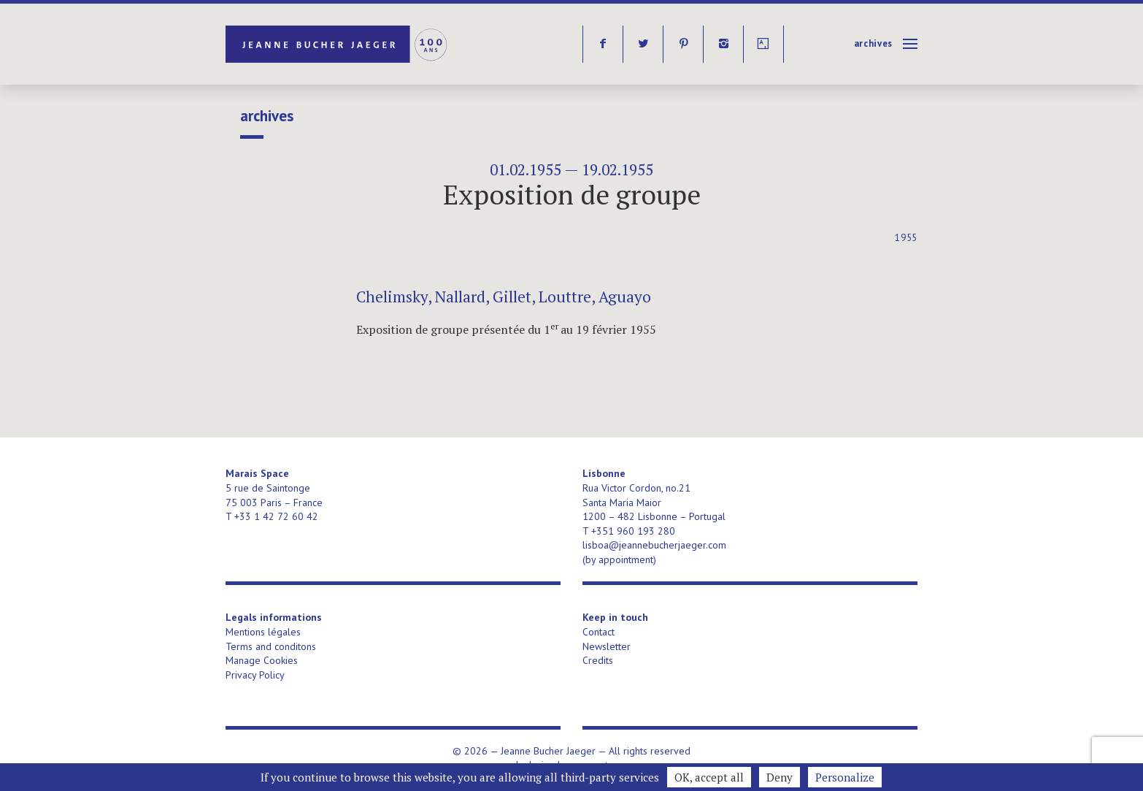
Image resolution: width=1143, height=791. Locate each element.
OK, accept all (709, 777)
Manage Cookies (262, 660)
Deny (779, 777)
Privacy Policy (255, 674)
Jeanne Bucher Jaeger (338, 44)
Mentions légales (263, 631)
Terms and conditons (271, 646)
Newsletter (606, 646)
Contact (598, 631)
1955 (906, 238)
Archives (873, 43)
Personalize (844, 777)
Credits (597, 660)
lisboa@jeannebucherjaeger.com (654, 544)
